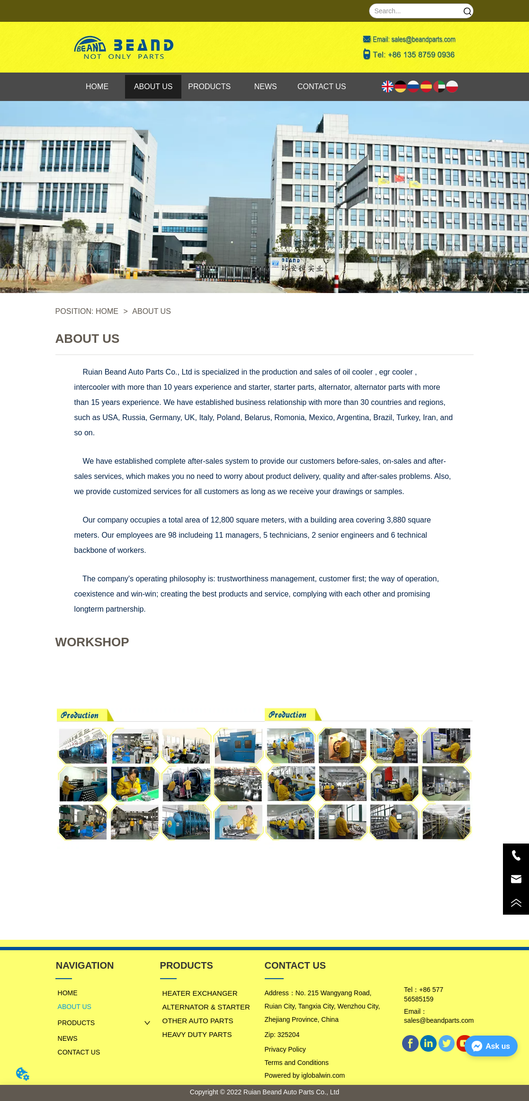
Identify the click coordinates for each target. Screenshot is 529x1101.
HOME (107, 311)
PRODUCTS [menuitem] (209, 87)
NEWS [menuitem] (265, 87)
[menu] (209, 87)
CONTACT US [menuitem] (321, 87)
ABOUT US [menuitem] (153, 87)
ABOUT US (151, 311)
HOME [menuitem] (97, 87)
